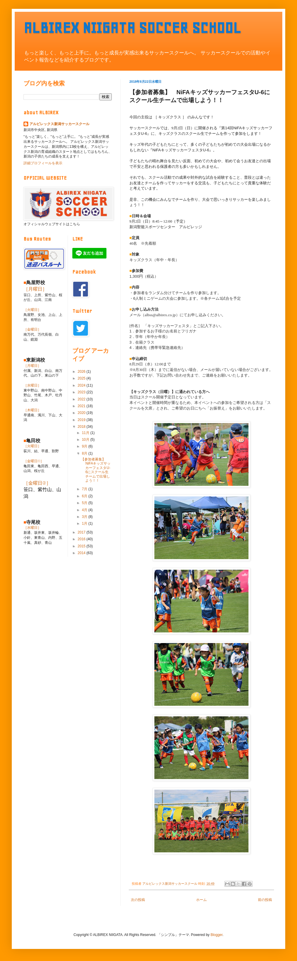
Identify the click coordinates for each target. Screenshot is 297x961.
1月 (85, 523)
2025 (82, 378)
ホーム (201, 900)
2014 (82, 553)
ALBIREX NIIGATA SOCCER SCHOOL (132, 28)
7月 (85, 489)
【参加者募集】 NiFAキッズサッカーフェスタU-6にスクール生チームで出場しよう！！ (96, 470)
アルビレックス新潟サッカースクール (59, 124)
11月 (86, 433)
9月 (85, 446)
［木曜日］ (32, 410)
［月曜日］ (35, 288)
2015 (82, 546)
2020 (82, 413)
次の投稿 (138, 900)
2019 (82, 420)
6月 (85, 496)
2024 (82, 385)
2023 (82, 392)
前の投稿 (265, 900)
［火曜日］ (32, 310)
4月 (85, 510)
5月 (85, 503)
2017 (82, 532)
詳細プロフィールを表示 (43, 163)
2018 (82, 427)
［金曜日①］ (34, 461)
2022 (82, 399)
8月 (85, 453)
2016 (82, 539)
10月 (86, 440)
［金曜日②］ (37, 483)
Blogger (217, 935)
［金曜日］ (32, 329)
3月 (85, 517)
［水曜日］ (32, 385)
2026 (82, 372)
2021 (82, 406)
